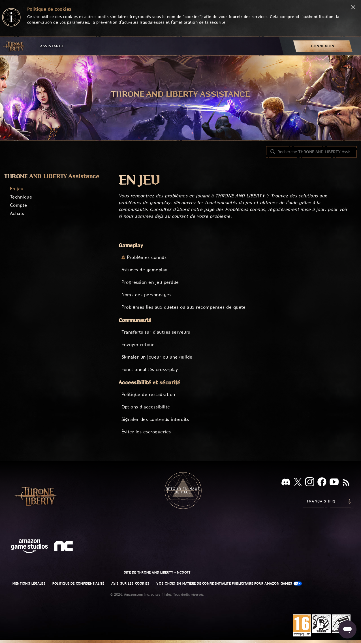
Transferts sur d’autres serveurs (155, 332)
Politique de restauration (148, 394)
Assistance (52, 46)
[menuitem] (323, 46)
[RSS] (346, 483)
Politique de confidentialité (78, 583)
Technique (21, 197)
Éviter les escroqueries (146, 431)
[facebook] (321, 483)
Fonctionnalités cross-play (149, 369)
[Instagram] (309, 483)
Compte (18, 205)
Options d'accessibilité (145, 406)
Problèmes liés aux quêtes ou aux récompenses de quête (183, 307)
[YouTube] (334, 483)
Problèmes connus (147, 257)
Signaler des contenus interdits (155, 419)
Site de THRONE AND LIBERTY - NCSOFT (157, 572)
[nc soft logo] (64, 547)
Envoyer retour (137, 344)
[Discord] (285, 483)
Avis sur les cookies (130, 583)
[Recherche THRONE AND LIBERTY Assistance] (311, 151)
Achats (17, 213)
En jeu (17, 188)
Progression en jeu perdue (150, 282)
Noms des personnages (146, 294)
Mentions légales (29, 583)
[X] (298, 483)
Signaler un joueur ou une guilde (157, 357)
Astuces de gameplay (144, 269)
